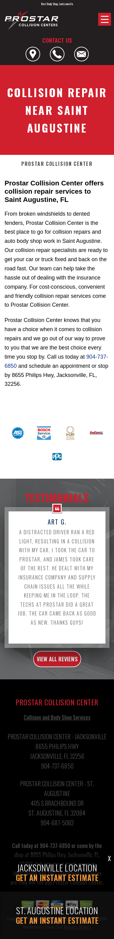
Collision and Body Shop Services (57, 726)
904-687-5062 (57, 831)
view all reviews (57, 668)
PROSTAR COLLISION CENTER (56, 164)
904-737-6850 (57, 775)
